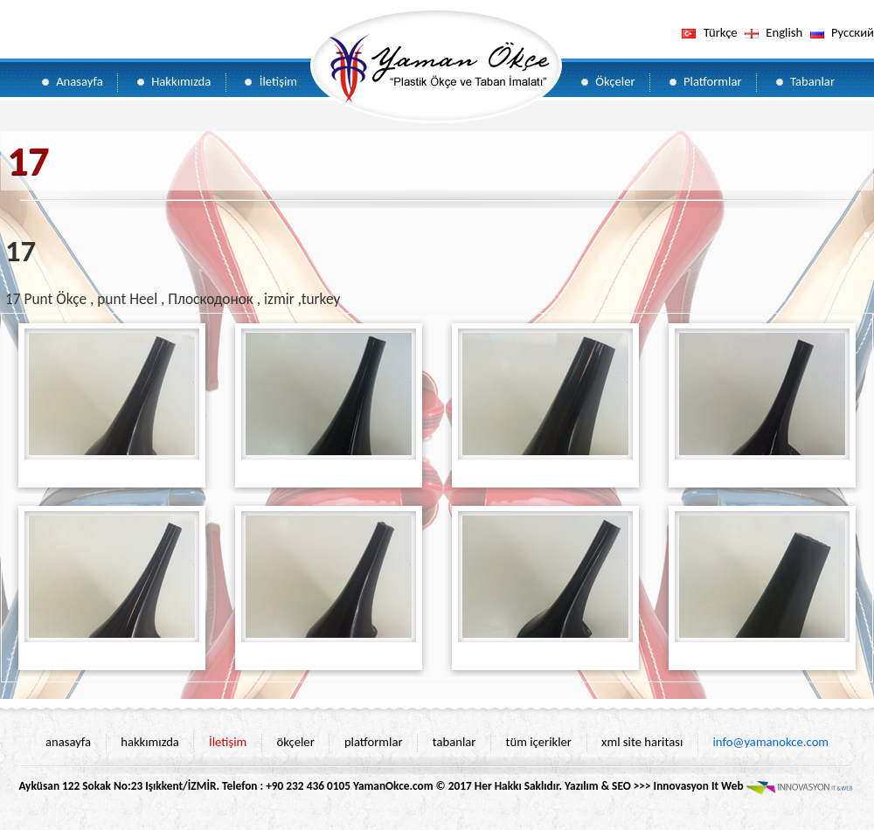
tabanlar (454, 742)
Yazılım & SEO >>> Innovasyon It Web (710, 785)
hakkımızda (150, 742)
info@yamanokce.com (770, 742)
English (784, 32)
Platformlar (712, 81)
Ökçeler (615, 81)
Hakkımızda (181, 81)
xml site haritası (642, 742)
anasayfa (68, 742)
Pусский (852, 32)
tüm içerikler (539, 742)
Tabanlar (812, 81)
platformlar (373, 742)
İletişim (278, 81)
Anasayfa (79, 81)
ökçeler (295, 742)
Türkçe (721, 32)
